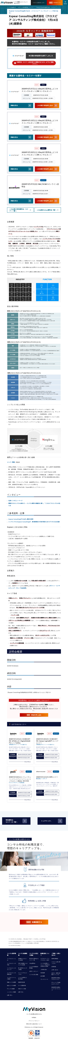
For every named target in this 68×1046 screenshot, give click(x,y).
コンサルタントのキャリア (11, 968)
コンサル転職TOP (11, 7)
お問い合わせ (55, 969)
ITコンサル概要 (11, 988)
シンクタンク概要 (11, 992)
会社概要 (42, 976)
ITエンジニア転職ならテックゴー (56, 983)
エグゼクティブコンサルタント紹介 (44, 959)
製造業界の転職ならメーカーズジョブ (56, 988)
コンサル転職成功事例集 (33, 967)
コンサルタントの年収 (11, 963)
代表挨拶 (42, 972)
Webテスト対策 (22, 988)
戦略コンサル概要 (11, 982)
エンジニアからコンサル (22, 973)
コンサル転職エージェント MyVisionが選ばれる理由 (45, 964)
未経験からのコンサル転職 (22, 959)
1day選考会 (32, 963)
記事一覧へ (10, 995)
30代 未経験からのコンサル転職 (23, 963)
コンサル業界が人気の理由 (22, 978)
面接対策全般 (21, 982)
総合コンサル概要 (11, 985)
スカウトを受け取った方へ (56, 962)
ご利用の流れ (43, 969)
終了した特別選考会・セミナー (26, 7)
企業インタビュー (33, 971)
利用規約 (34, 1017)
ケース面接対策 (22, 985)
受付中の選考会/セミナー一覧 (34, 959)
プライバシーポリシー (34, 1020)
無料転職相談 (55, 958)
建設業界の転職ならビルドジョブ (56, 978)
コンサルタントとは (11, 959)
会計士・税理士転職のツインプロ (56, 973)
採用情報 (54, 966)
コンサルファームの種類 (11, 978)
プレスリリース (44, 979)
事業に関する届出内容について (34, 1024)
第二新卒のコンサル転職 (22, 968)
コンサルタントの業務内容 (11, 973)
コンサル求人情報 (33, 974)
